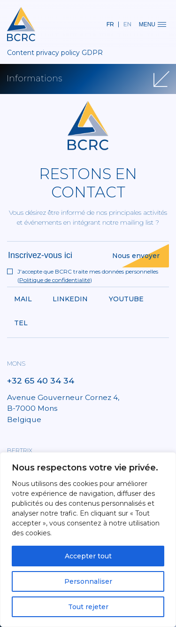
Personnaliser (88, 581)
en (127, 24)
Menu (152, 24)
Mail (23, 299)
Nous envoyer (136, 255)
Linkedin (70, 299)
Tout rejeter (88, 607)
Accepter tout (88, 556)
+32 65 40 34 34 (40, 380)
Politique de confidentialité (54, 279)
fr (110, 24)
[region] (88, 539)
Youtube (126, 299)
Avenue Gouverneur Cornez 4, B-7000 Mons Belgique (63, 408)
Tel (21, 323)
